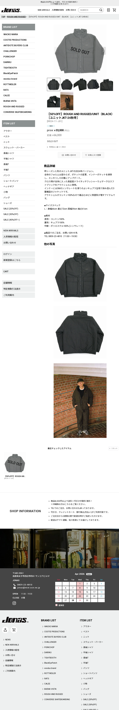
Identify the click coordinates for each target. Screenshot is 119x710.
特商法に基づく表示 (56, 147)
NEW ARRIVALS (44, 10)
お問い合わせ (71, 10)
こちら (68, 504)
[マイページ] (5, 630)
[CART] (114, 10)
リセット (113, 448)
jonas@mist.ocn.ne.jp (28, 587)
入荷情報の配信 (58, 10)
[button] (56, 51)
